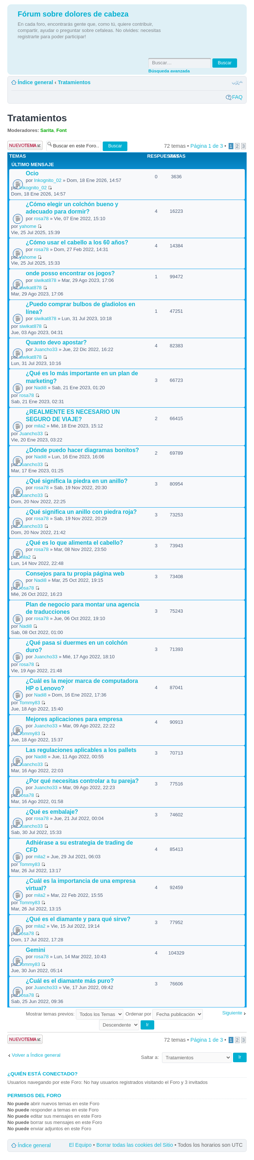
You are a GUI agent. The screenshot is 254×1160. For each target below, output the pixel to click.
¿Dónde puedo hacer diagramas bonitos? (82, 450)
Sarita (47, 130)
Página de (206, 146)
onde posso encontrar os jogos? (70, 273)
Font (61, 130)
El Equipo (80, 1145)
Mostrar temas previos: (74, 1014)
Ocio (32, 173)
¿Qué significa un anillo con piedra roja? (81, 512)
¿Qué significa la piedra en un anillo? (76, 481)
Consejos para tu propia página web (75, 573)
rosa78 (41, 218)
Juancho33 (45, 349)
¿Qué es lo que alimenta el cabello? (74, 543)
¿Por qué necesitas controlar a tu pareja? (82, 781)
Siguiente (232, 1013)
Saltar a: (150, 1057)
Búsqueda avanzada (169, 70)
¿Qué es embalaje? (52, 812)
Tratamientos (74, 82)
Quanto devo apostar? (56, 342)
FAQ (237, 97)
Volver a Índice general (36, 1055)
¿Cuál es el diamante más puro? (70, 981)
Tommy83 (29, 702)
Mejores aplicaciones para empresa (74, 719)
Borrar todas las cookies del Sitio (134, 1145)
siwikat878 (45, 280)
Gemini (35, 950)
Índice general (35, 82)
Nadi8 (40, 387)
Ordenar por (164, 1014)
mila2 (39, 426)
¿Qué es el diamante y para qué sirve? (78, 919)
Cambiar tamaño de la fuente (237, 82)
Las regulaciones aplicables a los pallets (81, 750)
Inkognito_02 (47, 180)
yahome (27, 226)
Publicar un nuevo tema (25, 145)
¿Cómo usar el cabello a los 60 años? (77, 242)
